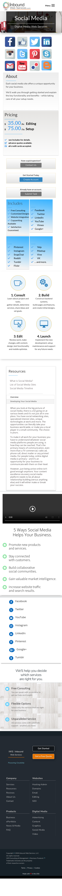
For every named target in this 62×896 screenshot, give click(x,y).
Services (10, 784)
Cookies (37, 868)
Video (35, 834)
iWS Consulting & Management (17, 858)
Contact (10, 801)
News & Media (13, 825)
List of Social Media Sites (23, 384)
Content (36, 821)
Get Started (43, 748)
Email (35, 792)
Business (10, 817)
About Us (11, 796)
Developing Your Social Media (23, 401)
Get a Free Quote (43, 756)
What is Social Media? (21, 380)
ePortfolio (11, 821)
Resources (11, 788)
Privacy (29, 868)
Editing (35, 796)
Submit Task (31, 193)
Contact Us (31, 165)
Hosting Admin (39, 784)
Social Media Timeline (21, 388)
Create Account (31, 179)
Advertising (38, 817)
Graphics (36, 825)
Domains (36, 788)
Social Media (38, 829)
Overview (14, 397)
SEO (34, 801)
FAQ (8, 829)
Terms (23, 868)
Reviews (10, 792)
